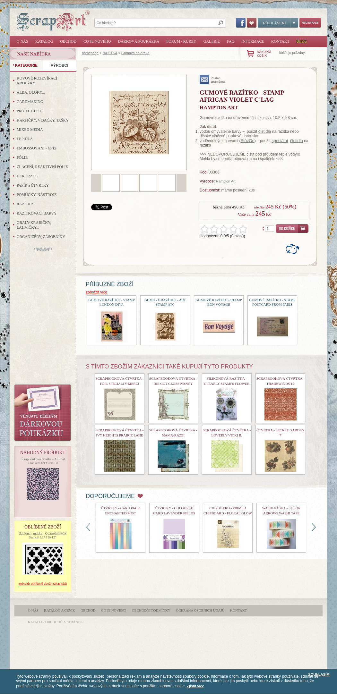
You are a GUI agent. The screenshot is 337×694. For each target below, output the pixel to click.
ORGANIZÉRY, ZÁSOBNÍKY (41, 236)
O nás (22, 41)
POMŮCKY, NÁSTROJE (36, 194)
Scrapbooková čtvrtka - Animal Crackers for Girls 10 (43, 461)
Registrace (310, 23)
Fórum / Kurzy (181, 41)
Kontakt (280, 41)
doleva (88, 527)
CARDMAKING (30, 101)
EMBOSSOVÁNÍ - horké (36, 148)
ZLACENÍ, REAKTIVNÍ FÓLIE (42, 167)
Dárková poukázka (138, 41)
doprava (314, 527)
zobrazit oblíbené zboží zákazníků (43, 583)
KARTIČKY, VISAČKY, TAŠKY (43, 120)
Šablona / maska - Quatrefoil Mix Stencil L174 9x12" (42, 535)
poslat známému (212, 79)
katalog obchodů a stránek (55, 622)
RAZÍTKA (110, 53)
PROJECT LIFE (29, 111)
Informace (252, 41)
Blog (302, 41)
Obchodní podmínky (151, 610)
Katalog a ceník (59, 610)
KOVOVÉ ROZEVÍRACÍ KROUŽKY (37, 80)
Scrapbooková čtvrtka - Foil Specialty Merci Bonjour (120, 384)
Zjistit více (195, 686)
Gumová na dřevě (135, 53)
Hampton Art (226, 181)
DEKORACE (27, 176)
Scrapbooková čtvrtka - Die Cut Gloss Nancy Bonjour (173, 384)
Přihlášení (278, 23)
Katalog (44, 41)
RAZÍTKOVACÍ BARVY (37, 213)
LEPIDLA (25, 139)
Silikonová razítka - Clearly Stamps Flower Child (227, 384)
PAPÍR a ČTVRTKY (33, 185)
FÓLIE (22, 157)
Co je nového (97, 41)
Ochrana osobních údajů (200, 610)
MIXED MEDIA (30, 129)
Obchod (68, 41)
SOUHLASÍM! (319, 674)
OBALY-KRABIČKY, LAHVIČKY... (34, 225)
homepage (90, 53)
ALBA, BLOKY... (31, 92)
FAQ (230, 41)
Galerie (211, 41)
